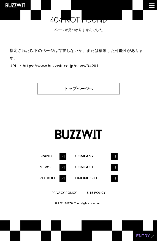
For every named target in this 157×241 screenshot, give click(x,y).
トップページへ (78, 88)
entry (143, 236)
